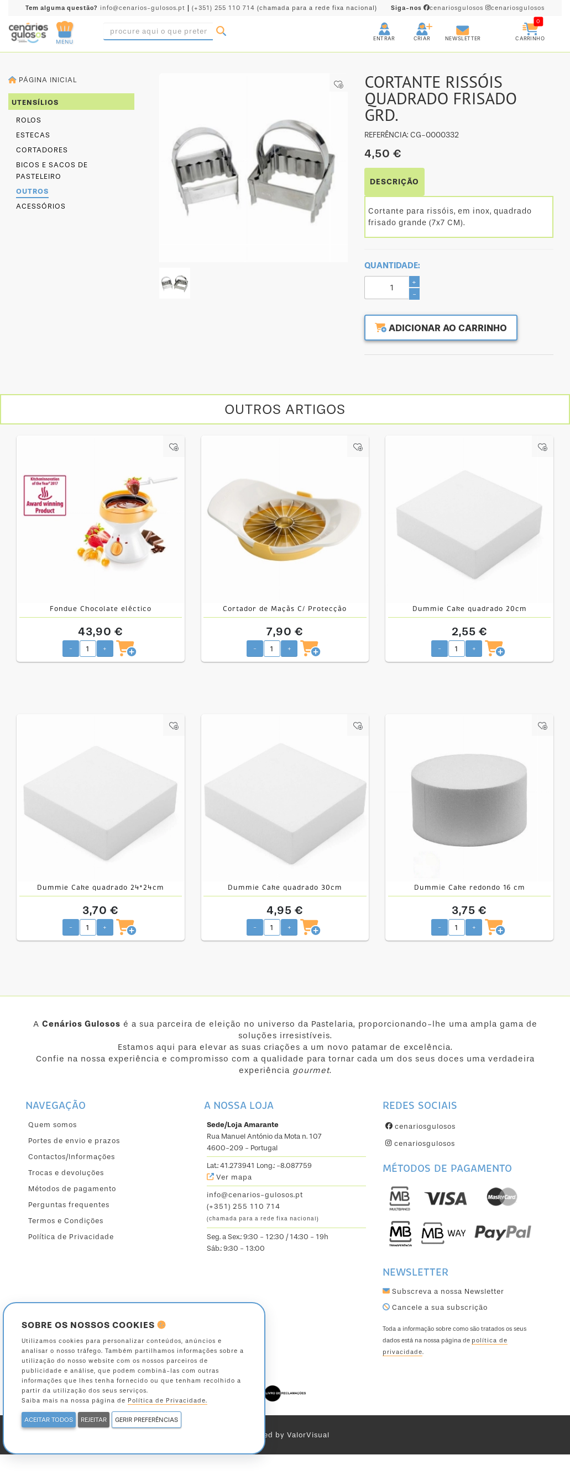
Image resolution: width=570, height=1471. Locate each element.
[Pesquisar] (221, 31)
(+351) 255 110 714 (223, 8)
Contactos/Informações (71, 1156)
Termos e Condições (65, 1220)
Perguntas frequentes (68, 1204)
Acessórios (41, 206)
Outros (32, 191)
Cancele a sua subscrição (435, 1307)
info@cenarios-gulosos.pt (142, 8)
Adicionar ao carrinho (446, 329)
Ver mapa (229, 1176)
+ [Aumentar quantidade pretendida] (105, 647)
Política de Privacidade (71, 1236)
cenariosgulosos (438, 8)
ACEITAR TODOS (48, 1420)
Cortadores (42, 150)
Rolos (28, 120)
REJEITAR (94, 1420)
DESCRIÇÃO (394, 182)
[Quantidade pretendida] (88, 648)
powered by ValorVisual (285, 1435)
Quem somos (52, 1124)
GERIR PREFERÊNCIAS (146, 1420)
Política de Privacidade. (167, 1400)
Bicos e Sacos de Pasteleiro (52, 170)
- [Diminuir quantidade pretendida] (70, 647)
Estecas (33, 135)
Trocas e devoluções (66, 1172)
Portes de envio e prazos (74, 1140)
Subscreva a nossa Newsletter (443, 1291)
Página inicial (42, 80)
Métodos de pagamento (72, 1188)
